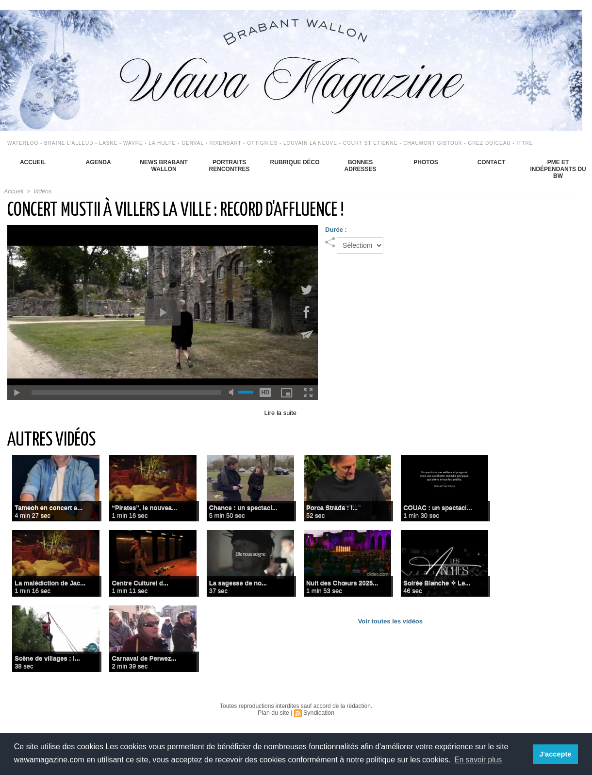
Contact (491, 162)
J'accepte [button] (556, 754)
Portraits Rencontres (229, 165)
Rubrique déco (295, 162)
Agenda (98, 162)
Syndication (318, 712)
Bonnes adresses (361, 165)
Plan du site (274, 712)
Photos (425, 162)
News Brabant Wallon (164, 165)
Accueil (33, 162)
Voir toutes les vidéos (390, 621)
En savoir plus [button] (478, 760)
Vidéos (41, 191)
